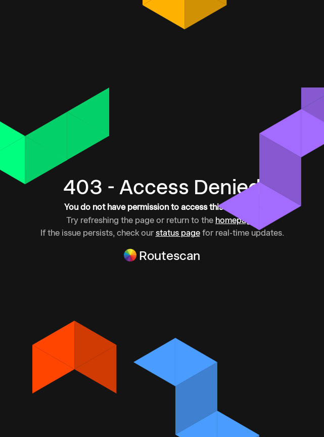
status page (178, 233)
